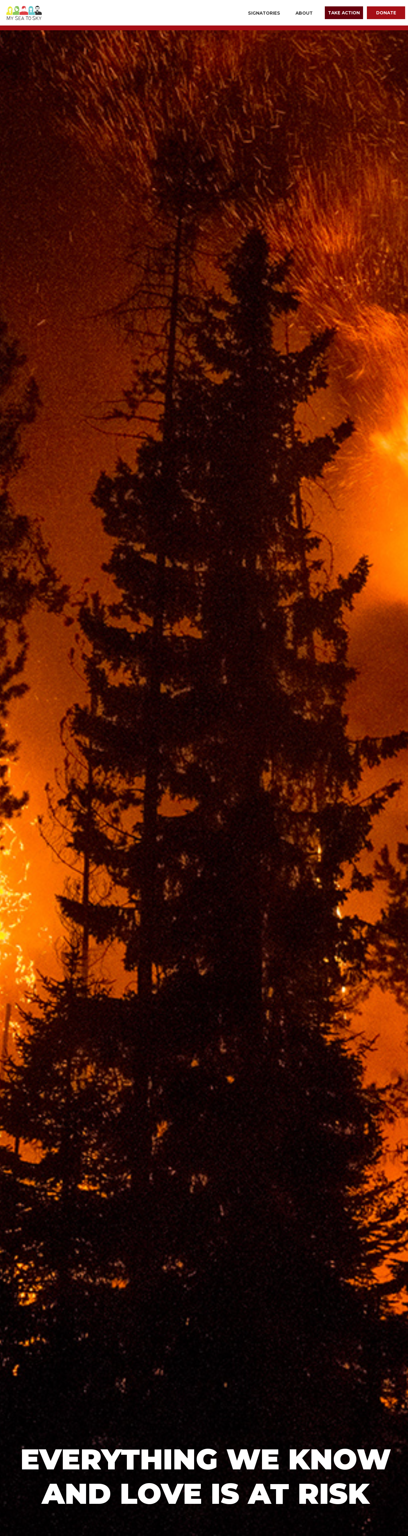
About (304, 13)
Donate (386, 12)
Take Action (344, 12)
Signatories (264, 13)
